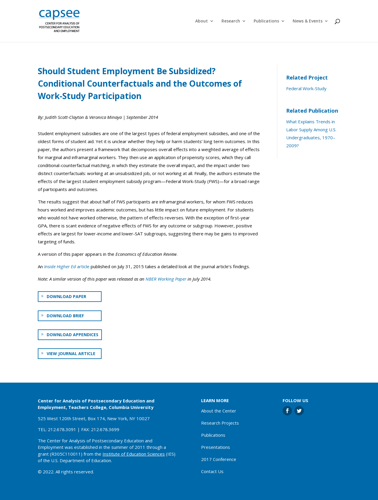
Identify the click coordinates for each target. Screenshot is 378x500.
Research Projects (220, 423)
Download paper (66, 296)
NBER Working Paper (166, 279)
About (201, 21)
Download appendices (72, 334)
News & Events (307, 21)
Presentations (215, 447)
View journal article (71, 353)
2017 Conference (218, 459)
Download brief (65, 315)
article (66, 266)
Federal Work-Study (306, 88)
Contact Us (212, 471)
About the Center (218, 411)
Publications (266, 21)
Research (230, 21)
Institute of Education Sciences (133, 454)
